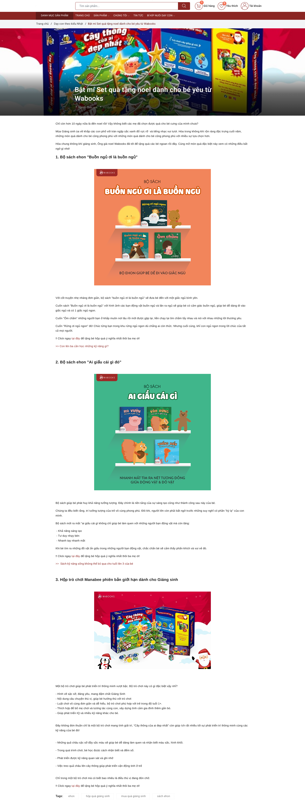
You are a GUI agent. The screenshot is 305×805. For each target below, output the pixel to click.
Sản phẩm (102, 16)
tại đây (76, 338)
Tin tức (138, 15)
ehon (71, 796)
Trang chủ (82, 15)
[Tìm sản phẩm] (126, 6)
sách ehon (163, 796)
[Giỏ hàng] (205, 6)
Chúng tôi (121, 16)
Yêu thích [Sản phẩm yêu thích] (228, 6)
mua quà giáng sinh (133, 796)
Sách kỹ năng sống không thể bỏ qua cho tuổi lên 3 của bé (96, 563)
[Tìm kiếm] (184, 6)
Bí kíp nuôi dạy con (161, 16)
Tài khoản (251, 6)
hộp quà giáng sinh (98, 796)
